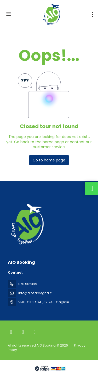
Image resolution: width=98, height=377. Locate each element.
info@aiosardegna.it (34, 293)
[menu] (92, 14)
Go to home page (49, 160)
